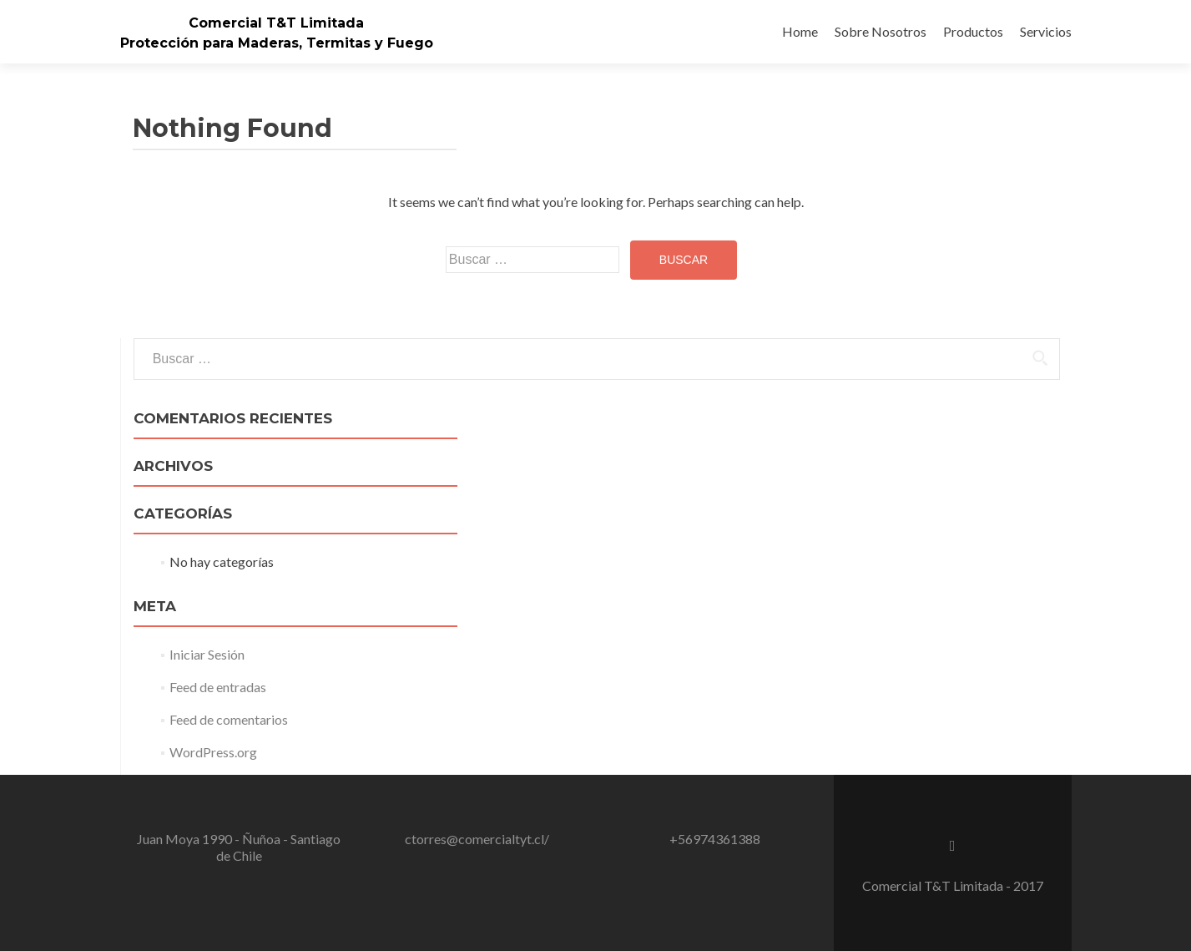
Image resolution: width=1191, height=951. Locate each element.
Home (800, 31)
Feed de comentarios (228, 719)
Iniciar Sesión (207, 654)
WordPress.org (213, 752)
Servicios (1046, 31)
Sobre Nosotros (880, 31)
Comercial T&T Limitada (276, 23)
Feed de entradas (217, 687)
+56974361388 (714, 839)
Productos (973, 31)
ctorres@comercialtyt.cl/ (477, 839)
